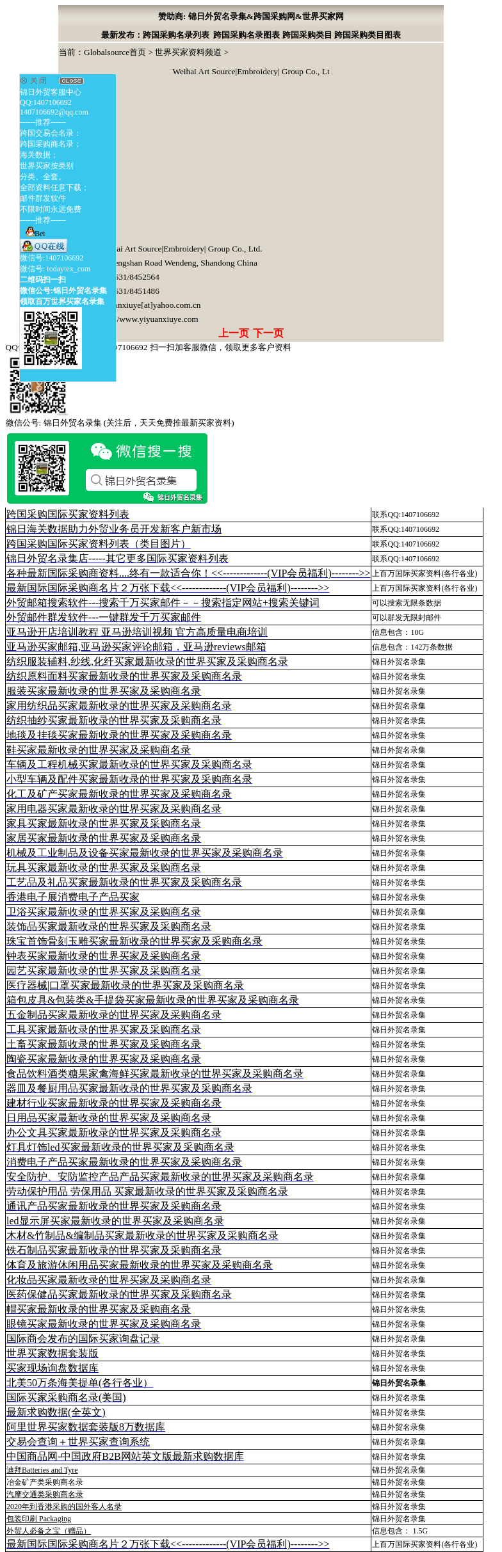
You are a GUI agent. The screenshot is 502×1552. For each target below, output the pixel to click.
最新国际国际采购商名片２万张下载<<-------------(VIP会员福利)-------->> (167, 587)
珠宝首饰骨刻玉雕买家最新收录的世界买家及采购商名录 (134, 941)
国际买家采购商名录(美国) (66, 1397)
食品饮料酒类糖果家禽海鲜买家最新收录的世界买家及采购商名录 (155, 1073)
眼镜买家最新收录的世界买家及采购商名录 (103, 1323)
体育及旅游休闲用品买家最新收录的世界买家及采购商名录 (139, 1265)
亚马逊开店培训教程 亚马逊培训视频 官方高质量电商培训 (137, 632)
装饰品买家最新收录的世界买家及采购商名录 (108, 926)
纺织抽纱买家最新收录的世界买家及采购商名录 (114, 720)
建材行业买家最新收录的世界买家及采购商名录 (114, 1103)
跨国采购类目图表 (367, 35)
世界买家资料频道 (188, 52)
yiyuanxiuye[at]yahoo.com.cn (149, 305)
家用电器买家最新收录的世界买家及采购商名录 (114, 808)
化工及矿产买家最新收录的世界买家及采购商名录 (119, 793)
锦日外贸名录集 (399, 661)
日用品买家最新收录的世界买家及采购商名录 (108, 1117)
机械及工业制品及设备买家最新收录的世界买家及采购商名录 (144, 852)
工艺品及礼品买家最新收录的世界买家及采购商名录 (124, 882)
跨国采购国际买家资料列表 (67, 514)
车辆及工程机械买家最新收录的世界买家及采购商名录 (129, 764)
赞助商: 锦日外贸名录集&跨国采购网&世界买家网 (251, 16)
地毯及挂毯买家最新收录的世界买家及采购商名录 (119, 735)
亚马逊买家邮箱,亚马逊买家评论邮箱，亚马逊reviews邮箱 (136, 646)
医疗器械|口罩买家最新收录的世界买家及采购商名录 (125, 985)
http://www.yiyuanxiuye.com (148, 319)
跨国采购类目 (307, 35)
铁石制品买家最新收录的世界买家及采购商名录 (114, 1250)
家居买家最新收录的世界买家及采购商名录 (103, 838)
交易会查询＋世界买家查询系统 (78, 1441)
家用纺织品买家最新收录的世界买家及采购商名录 (119, 705)
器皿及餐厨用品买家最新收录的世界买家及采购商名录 (129, 1088)
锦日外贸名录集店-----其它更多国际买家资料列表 (117, 558)
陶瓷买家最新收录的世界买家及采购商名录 (103, 1058)
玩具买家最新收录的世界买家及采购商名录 (103, 867)
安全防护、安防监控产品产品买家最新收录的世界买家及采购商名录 (160, 1176)
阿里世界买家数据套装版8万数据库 (85, 1426)
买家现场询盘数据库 (52, 1368)
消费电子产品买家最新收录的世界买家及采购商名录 (124, 1161)
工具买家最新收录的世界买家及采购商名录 (103, 1029)
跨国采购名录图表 (246, 35)
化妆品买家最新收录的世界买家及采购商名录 (108, 1279)
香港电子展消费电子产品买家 (73, 897)
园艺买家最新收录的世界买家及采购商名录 (103, 970)
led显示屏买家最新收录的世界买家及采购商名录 (115, 1220)
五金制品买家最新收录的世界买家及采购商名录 (114, 1014)
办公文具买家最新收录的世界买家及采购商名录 (114, 1132)
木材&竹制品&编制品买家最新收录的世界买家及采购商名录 (142, 1235)
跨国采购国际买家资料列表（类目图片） (98, 543)
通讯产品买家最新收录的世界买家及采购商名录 (114, 1206)
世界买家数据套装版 (52, 1353)
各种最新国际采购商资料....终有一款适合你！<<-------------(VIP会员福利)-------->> (188, 573)
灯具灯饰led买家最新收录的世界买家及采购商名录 (120, 1147)
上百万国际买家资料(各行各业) (424, 573)
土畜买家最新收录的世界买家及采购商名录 (103, 1044)
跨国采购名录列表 (176, 35)
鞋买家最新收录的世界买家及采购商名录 (98, 749)
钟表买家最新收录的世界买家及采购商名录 (103, 955)
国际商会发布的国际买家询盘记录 (83, 1338)
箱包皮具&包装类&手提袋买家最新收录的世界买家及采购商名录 (152, 1000)
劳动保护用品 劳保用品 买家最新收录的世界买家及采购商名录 (147, 1191)
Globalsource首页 (115, 52)
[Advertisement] (155, 162)
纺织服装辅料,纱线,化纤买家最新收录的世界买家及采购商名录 (147, 661)
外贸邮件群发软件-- (103, 617)
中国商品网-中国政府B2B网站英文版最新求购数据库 (125, 1456)
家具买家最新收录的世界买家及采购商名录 (103, 823)
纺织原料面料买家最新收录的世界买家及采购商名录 (124, 676)
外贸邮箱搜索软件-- (163, 602)
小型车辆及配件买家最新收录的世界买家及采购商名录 (129, 779)
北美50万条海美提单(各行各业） (79, 1382)
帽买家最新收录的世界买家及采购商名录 (98, 1309)
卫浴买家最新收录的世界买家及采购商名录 (103, 911)
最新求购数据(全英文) (56, 1412)
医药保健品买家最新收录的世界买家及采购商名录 (119, 1294)
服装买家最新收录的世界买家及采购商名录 (103, 690)
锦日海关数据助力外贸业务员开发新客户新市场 (114, 529)
